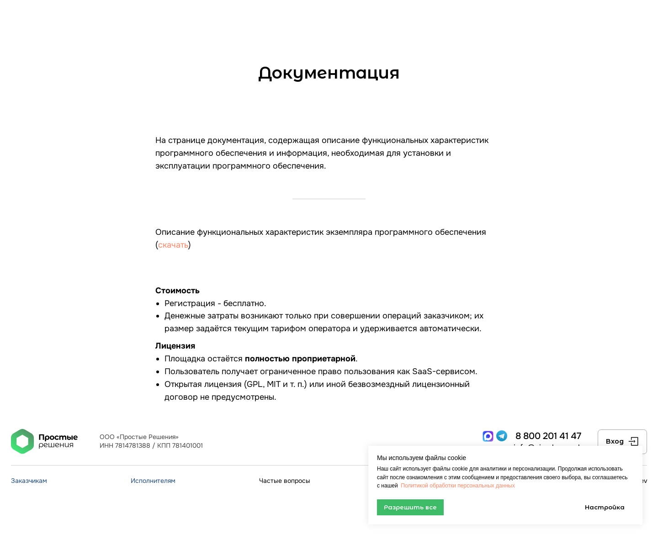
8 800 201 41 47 (548, 436)
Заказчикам (29, 480)
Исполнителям (153, 480)
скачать (173, 245)
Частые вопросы (284, 480)
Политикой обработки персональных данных (457, 485)
